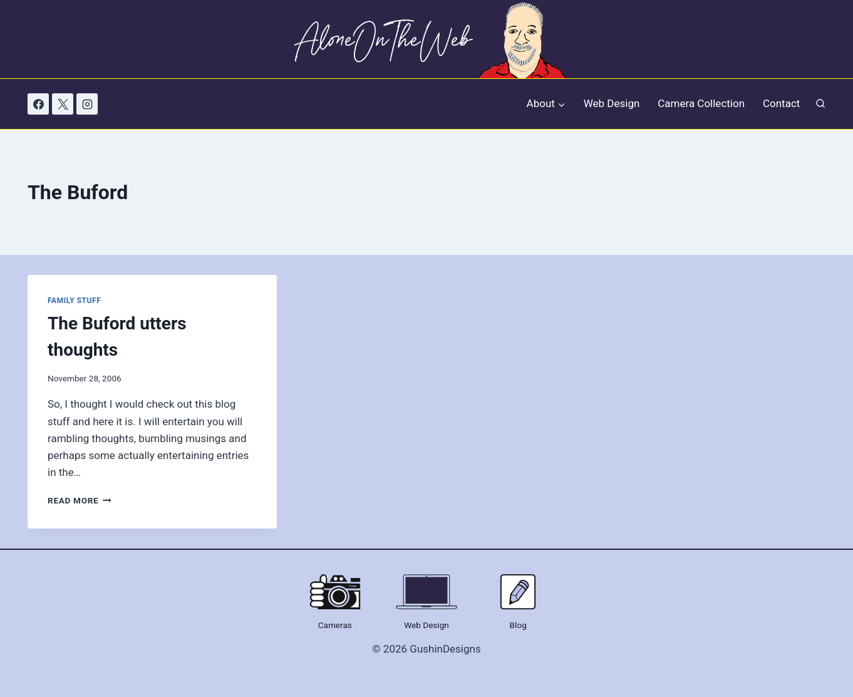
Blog (518, 625)
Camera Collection (701, 103)
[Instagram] (87, 104)
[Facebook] (38, 104)
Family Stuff (74, 300)
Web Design (612, 103)
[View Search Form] (820, 104)
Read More (79, 500)
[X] (62, 104)
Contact (781, 103)
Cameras (335, 625)
